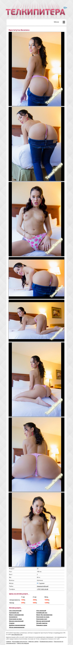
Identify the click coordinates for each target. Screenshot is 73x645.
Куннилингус (13, 617)
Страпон (11, 623)
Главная (8, 641)
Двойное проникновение (17, 625)
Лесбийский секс (41, 612)
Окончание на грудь (42, 617)
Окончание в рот (41, 619)
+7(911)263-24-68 (42, 589)
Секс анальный (41, 610)
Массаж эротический (43, 621)
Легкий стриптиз (41, 623)
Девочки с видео (33, 641)
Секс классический (15, 610)
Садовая (41, 583)
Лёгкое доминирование (16, 627)
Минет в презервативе (16, 615)
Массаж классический (16, 621)
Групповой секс (14, 612)
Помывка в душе (41, 625)
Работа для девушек (23, 643)
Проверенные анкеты (46, 641)
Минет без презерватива (44, 615)
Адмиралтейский (42, 586)
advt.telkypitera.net (16, 634)
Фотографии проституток (19, 641)
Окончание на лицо (15, 619)
